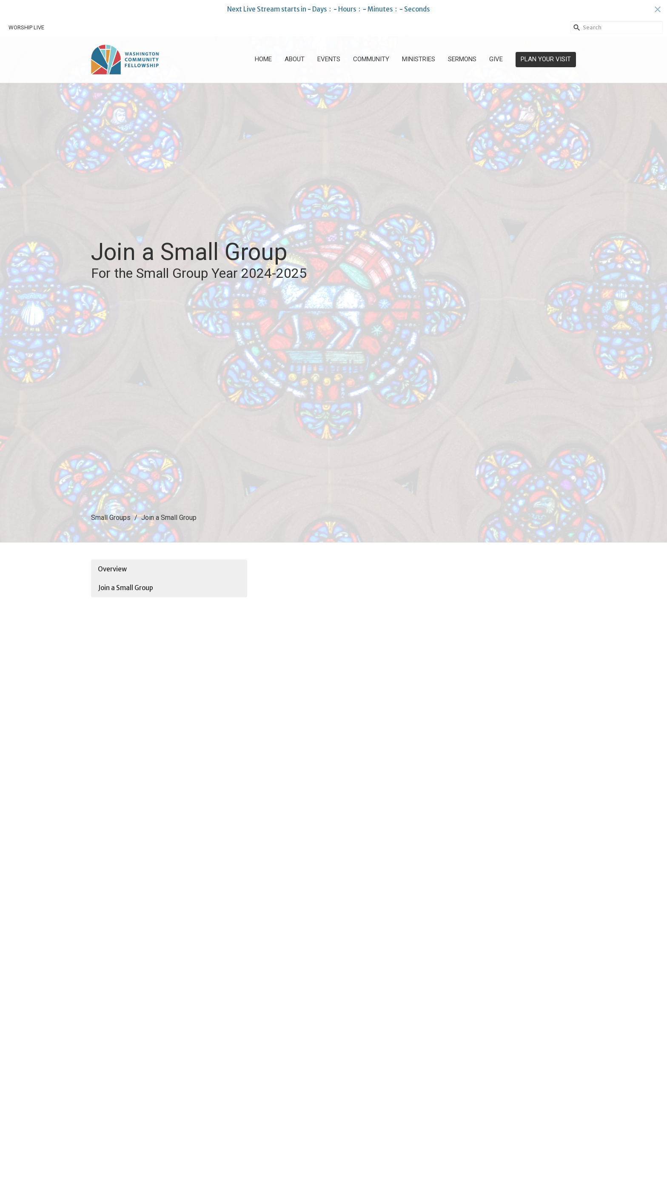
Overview (112, 569)
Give (496, 59)
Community (371, 59)
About (295, 59)
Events (328, 59)
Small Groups (111, 518)
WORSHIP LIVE (26, 27)
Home (263, 59)
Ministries (418, 59)
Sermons (462, 59)
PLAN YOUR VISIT (546, 59)
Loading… (392, 864)
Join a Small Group (125, 588)
